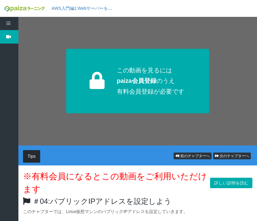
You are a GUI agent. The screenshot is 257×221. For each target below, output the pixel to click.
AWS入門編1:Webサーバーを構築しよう (90, 8)
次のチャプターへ (232, 156)
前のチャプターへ (192, 156)
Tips (32, 156)
